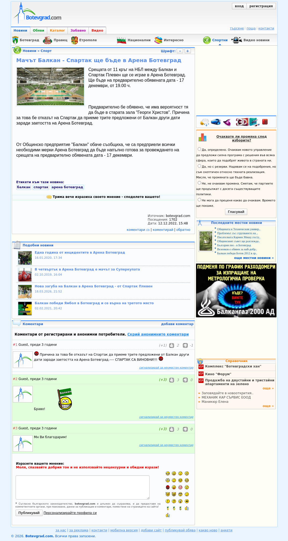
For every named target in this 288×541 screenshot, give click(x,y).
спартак (41, 187)
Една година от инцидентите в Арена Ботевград (80, 252)
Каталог (57, 30)
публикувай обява (180, 530)
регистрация (261, 6)
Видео (97, 30)
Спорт (46, 51)
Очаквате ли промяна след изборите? (241, 138)
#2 (15, 379)
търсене (237, 28)
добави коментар (177, 324)
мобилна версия (124, 530)
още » (268, 388)
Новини (20, 30)
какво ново (208, 530)
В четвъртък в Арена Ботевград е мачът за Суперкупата (87, 269)
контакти (266, 28)
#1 (15, 345)
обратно (183, 230)
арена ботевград (67, 187)
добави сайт (151, 530)
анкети (226, 530)
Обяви (38, 30)
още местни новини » (254, 258)
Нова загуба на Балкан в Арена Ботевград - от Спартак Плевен (94, 286)
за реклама (78, 530)
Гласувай (236, 212)
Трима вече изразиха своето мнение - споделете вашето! (103, 197)
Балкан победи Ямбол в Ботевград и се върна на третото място (94, 303)
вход (239, 6)
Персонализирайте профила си (70, 513)
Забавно (78, 30)
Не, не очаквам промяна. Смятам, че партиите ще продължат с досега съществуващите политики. (234, 188)
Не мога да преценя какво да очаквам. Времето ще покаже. (235, 203)
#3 (15, 428)
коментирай (163, 230)
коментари (139, 230)
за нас (61, 530)
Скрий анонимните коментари (158, 334)
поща (251, 28)
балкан (24, 187)
